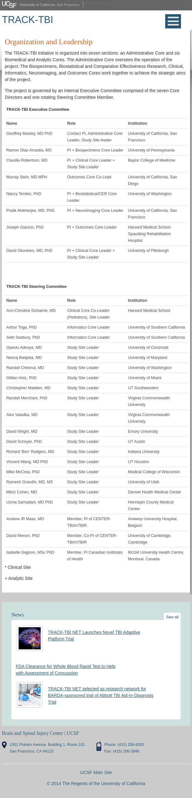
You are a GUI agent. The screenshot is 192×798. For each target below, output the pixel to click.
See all (172, 617)
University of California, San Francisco (49, 5)
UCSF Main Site (96, 772)
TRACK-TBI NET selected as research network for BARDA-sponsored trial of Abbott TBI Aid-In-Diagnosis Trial (101, 695)
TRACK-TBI (27, 19)
